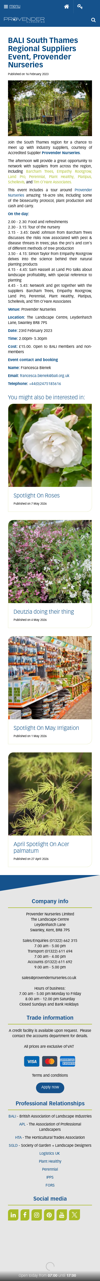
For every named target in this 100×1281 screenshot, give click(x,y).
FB (25, 1215)
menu (14, 6)
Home (66, 6)
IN (36, 1215)
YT (62, 1215)
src (93, 20)
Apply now (50, 1087)
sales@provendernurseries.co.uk (49, 978)
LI (13, 1215)
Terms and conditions (50, 1076)
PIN (49, 1215)
